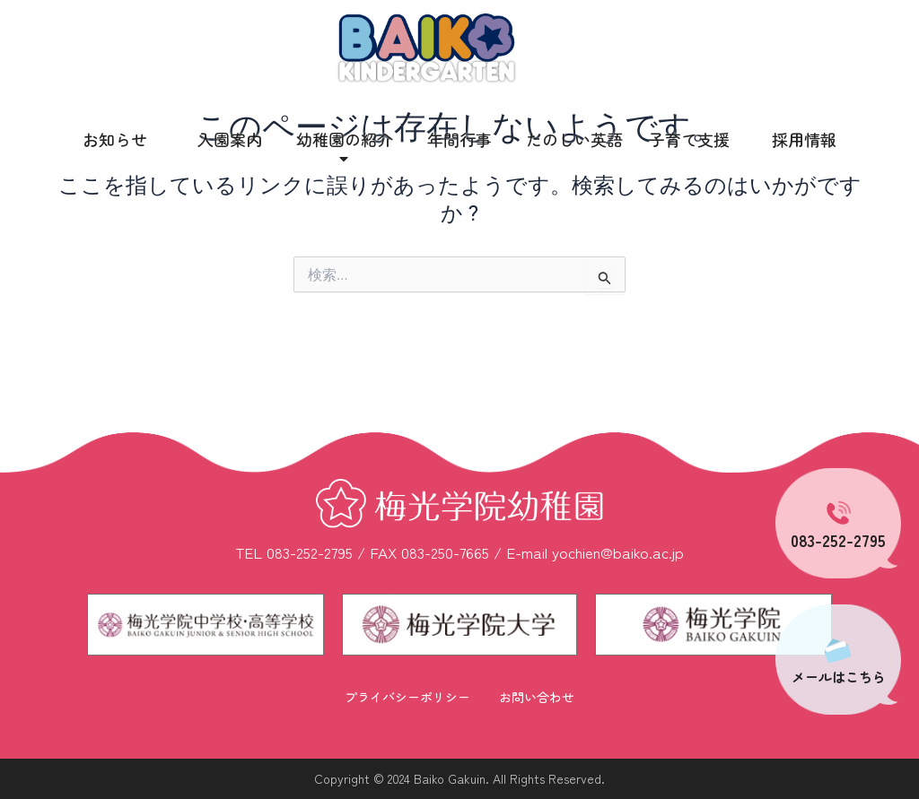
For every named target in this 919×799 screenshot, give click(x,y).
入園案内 (229, 139)
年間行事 (459, 139)
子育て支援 (689, 139)
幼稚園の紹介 (344, 147)
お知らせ (115, 139)
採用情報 (804, 139)
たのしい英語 (574, 139)
